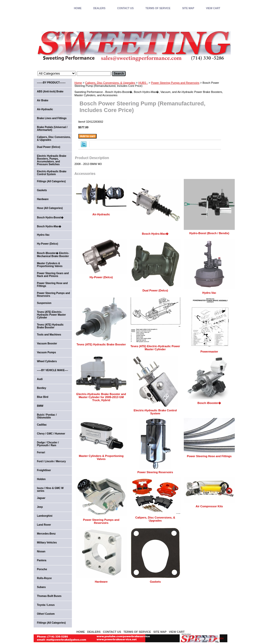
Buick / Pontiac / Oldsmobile (47, 416)
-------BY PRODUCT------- (51, 82)
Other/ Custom (46, 613)
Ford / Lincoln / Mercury (51, 461)
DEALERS (99, 8)
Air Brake (42, 100)
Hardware (101, 581)
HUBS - (143, 82)
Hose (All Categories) (50, 208)
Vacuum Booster (47, 343)
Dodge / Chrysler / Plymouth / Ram (48, 444)
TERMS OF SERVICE (157, 8)
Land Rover (44, 524)
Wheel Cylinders (47, 361)
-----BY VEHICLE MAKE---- (52, 370)
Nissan (41, 551)
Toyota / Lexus (46, 605)
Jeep (40, 507)
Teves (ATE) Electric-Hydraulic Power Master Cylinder (155, 348)
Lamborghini (45, 515)
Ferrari (41, 452)
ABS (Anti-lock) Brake (50, 91)
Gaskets (155, 581)
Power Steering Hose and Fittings (209, 456)
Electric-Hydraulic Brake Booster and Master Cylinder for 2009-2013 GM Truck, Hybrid (101, 397)
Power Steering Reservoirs (155, 472)
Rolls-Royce (44, 578)
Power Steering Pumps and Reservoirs (175, 82)
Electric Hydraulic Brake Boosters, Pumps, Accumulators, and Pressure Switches (51, 160)
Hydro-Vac (209, 292)
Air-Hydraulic (101, 214)
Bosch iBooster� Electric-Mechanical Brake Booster (53, 255)
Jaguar (41, 498)
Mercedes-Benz (46, 533)
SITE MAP (188, 8)
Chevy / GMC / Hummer (51, 433)
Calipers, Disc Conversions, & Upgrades (110, 82)
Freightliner (44, 470)
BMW (40, 405)
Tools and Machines (49, 334)
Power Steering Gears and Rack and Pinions (53, 274)
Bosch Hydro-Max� (155, 233)
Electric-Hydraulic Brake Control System (155, 412)
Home (78, 82)
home (78, 8)
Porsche (42, 569)
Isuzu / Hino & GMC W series (50, 489)
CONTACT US (125, 8)
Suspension (44, 303)
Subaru (41, 587)
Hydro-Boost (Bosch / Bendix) (209, 233)
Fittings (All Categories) (51, 181)
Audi (40, 379)
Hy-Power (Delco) (101, 277)
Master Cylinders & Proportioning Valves (101, 457)
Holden (41, 479)
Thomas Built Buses (49, 596)
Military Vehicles (47, 542)
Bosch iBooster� (209, 402)
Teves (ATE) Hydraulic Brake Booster (101, 344)
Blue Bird (42, 397)
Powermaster (209, 351)
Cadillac (42, 424)
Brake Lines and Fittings (52, 118)
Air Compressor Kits (209, 506)
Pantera (41, 560)
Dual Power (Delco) (155, 290)
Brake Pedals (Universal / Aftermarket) (52, 128)
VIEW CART (213, 8)
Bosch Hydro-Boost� (50, 217)
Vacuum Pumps (46, 352)
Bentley (41, 388)
